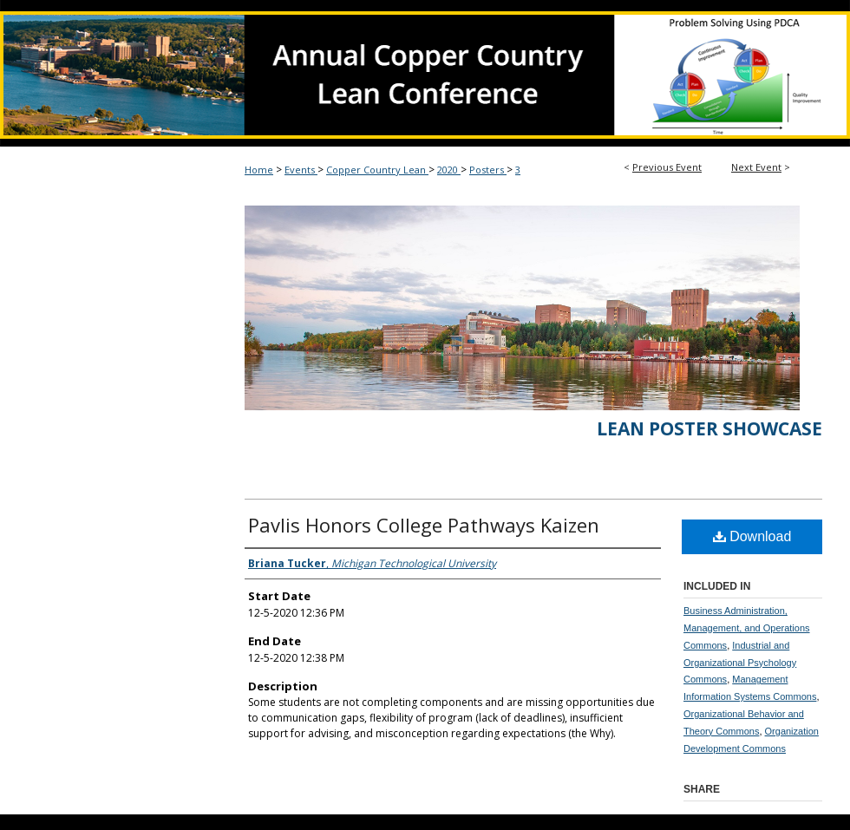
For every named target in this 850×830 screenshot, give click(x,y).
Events (300, 169)
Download (752, 536)
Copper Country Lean (377, 169)
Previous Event (667, 166)
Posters (488, 169)
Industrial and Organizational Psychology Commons (739, 662)
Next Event (756, 166)
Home (259, 169)
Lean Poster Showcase (709, 428)
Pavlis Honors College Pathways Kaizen (423, 525)
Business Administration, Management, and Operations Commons (746, 627)
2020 (449, 169)
